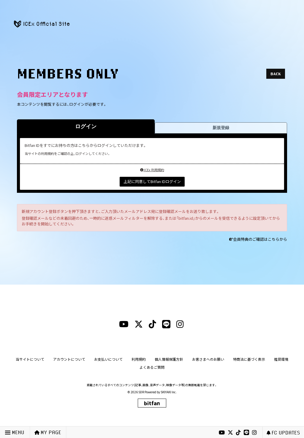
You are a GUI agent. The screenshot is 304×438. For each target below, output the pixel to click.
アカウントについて (69, 359)
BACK (275, 73)
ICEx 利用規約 (152, 169)
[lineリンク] (246, 432)
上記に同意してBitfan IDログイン (152, 181)
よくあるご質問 (152, 367)
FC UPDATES (283, 432)
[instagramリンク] (254, 432)
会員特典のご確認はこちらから (260, 239)
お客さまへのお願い (208, 359)
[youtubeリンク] (222, 432)
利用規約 (139, 359)
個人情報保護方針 (169, 359)
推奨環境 (281, 359)
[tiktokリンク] (238, 432)
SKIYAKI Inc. (169, 392)
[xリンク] (230, 432)
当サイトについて (30, 359)
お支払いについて (108, 359)
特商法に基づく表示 (249, 359)
